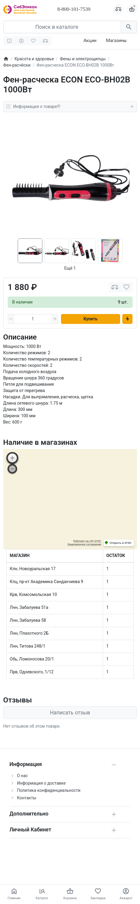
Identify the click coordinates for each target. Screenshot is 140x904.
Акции (90, 40)
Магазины (116, 40)
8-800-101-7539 (73, 9)
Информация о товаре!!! (70, 106)
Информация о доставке (41, 783)
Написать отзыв (70, 713)
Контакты (26, 797)
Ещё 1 (70, 268)
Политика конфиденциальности (49, 790)
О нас (22, 775)
